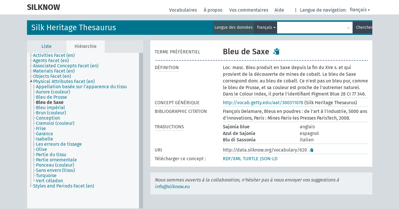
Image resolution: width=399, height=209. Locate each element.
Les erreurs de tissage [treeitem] (59, 144)
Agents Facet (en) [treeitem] (51, 60)
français (360, 9)
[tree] (85, 130)
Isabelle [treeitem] (44, 139)
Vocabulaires (183, 10)
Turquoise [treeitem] (46, 175)
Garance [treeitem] (44, 133)
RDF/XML (232, 158)
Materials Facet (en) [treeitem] (54, 71)
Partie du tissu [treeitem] (51, 154)
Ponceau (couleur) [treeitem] (55, 165)
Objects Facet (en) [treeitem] (52, 76)
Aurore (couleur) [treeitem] (53, 92)
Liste (46, 46)
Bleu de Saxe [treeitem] (50, 102)
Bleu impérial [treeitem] (50, 107)
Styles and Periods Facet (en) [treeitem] (63, 186)
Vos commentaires (249, 10)
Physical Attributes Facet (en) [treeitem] (64, 81)
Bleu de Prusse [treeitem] (51, 97)
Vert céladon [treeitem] (49, 180)
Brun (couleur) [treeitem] (51, 113)
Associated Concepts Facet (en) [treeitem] (65, 66)
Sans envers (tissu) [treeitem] (55, 170)
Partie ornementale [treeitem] (56, 160)
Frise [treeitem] (41, 128)
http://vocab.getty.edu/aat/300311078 (263, 102)
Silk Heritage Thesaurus (73, 27)
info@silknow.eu (172, 186)
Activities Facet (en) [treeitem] (54, 55)
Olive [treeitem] (41, 149)
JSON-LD (268, 158)
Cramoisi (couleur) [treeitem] (55, 123)
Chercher (364, 27)
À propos (213, 10)
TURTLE (251, 158)
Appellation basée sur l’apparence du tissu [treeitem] (81, 86)
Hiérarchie (86, 46)
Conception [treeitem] (48, 118)
